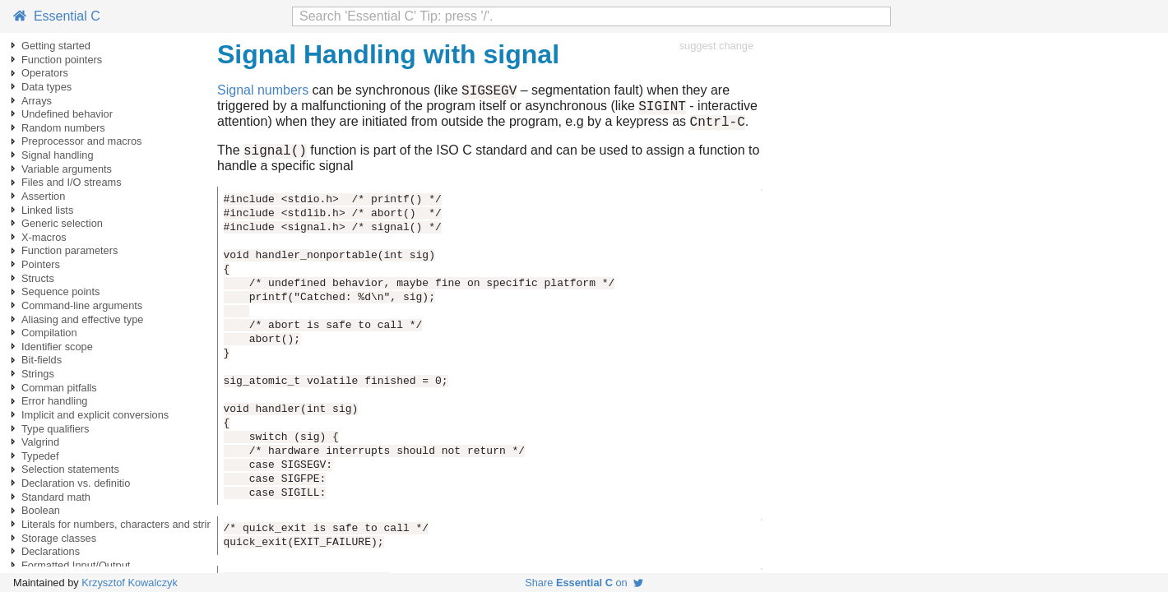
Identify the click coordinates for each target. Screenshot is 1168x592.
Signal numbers (262, 92)
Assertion (43, 196)
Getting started (55, 45)
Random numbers (63, 128)
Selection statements (70, 469)
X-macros (44, 237)
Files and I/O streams (71, 182)
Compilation (49, 332)
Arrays (36, 101)
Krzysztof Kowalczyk (129, 582)
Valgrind (40, 442)
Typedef (40, 456)
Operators (44, 73)
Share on (584, 582)
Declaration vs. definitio (75, 483)
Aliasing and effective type (82, 319)
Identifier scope (57, 346)
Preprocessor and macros (81, 141)
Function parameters (69, 250)
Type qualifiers (55, 429)
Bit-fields (41, 360)
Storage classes (58, 538)
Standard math (55, 497)
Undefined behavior (67, 114)
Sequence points (60, 291)
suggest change (716, 45)
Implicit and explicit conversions (95, 415)
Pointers (40, 264)
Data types (46, 87)
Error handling (54, 401)
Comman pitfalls (59, 388)
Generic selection (62, 223)
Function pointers (61, 59)
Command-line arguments (81, 305)
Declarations (50, 551)
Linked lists (47, 210)
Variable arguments (66, 169)
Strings (37, 374)
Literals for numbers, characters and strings (122, 524)
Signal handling (57, 155)
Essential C (56, 16)
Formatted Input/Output (75, 565)
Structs (37, 278)
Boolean (40, 510)
